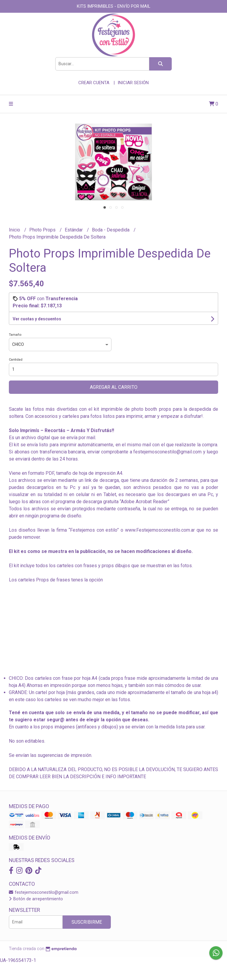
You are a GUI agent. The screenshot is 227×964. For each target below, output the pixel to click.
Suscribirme (87, 922)
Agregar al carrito (113, 387)
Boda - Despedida (111, 230)
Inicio (15, 230)
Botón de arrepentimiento (36, 898)
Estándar (74, 230)
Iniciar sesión (133, 82)
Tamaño (15, 335)
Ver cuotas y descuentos (37, 318)
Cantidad (15, 360)
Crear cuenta (93, 82)
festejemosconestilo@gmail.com (43, 892)
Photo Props (43, 230)
